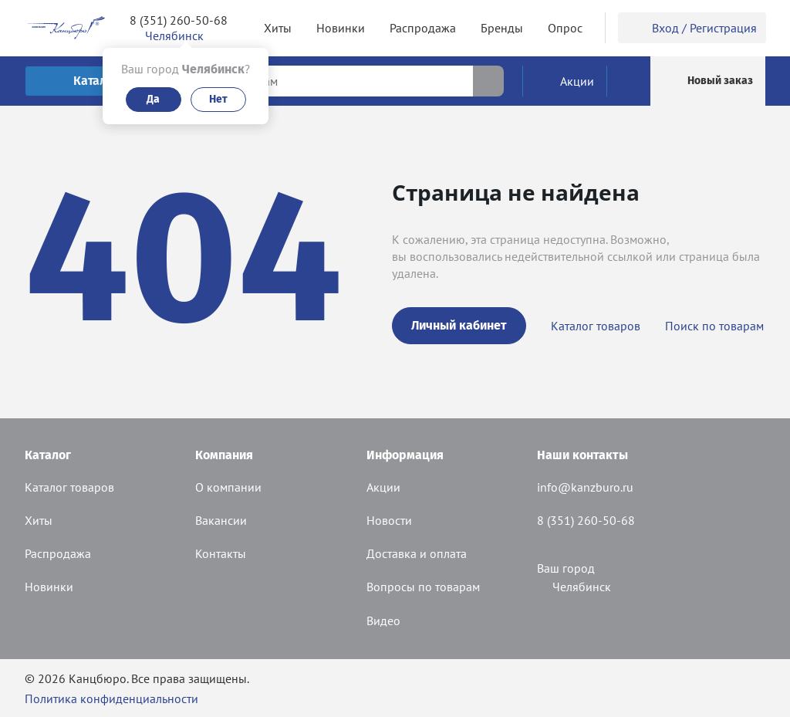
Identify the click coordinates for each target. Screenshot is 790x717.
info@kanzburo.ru (585, 487)
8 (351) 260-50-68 (179, 20)
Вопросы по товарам (423, 586)
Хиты (38, 520)
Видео (383, 620)
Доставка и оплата (416, 553)
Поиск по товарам (714, 325)
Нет (218, 99)
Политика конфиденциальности (111, 698)
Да (153, 99)
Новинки (49, 586)
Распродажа (58, 553)
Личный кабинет (459, 325)
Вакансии (221, 520)
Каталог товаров (595, 325)
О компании (228, 487)
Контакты (220, 553)
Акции (383, 487)
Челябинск (574, 586)
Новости (389, 520)
